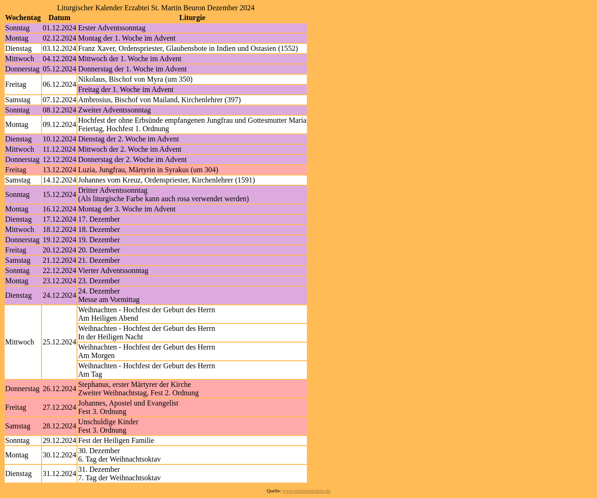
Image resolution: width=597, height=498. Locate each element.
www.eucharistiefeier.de (307, 490)
